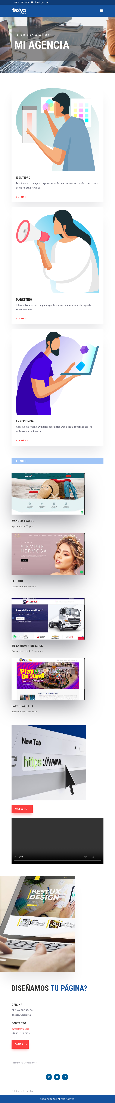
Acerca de (21, 809)
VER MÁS (21, 197)
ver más (21, 440)
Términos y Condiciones (24, 1062)
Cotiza (19, 1044)
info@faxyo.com (20, 1028)
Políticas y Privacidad (23, 1091)
